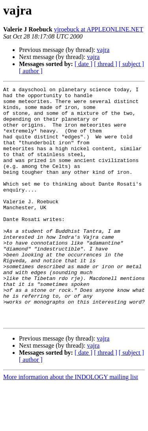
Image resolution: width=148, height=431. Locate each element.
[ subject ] (131, 64)
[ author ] (31, 71)
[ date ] (83, 64)
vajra (103, 49)
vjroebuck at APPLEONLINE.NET (98, 29)
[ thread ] (105, 64)
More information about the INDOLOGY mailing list (70, 424)
